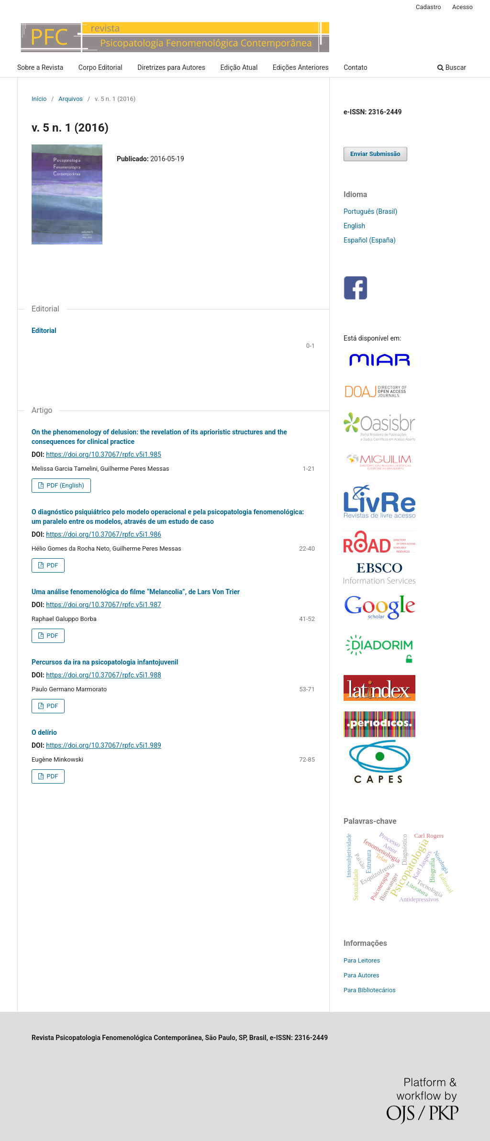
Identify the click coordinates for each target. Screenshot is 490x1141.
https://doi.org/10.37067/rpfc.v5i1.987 (103, 605)
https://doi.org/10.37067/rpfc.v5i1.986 (103, 534)
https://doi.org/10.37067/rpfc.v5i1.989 (103, 745)
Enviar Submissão (375, 153)
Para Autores (361, 975)
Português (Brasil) (370, 211)
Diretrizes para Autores (171, 67)
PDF (51, 565)
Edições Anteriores (301, 67)
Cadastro (428, 7)
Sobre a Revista (40, 67)
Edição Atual (239, 67)
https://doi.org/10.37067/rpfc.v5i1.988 (103, 675)
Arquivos (70, 98)
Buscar (451, 67)
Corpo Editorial (100, 67)
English (354, 226)
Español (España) (370, 240)
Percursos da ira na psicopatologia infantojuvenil (105, 662)
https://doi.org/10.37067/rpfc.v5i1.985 (103, 454)
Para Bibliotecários (370, 990)
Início (39, 98)
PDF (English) (64, 485)
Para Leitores (362, 960)
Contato (355, 67)
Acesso (462, 7)
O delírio (44, 732)
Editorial (44, 330)
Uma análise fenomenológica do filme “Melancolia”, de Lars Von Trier (136, 592)
